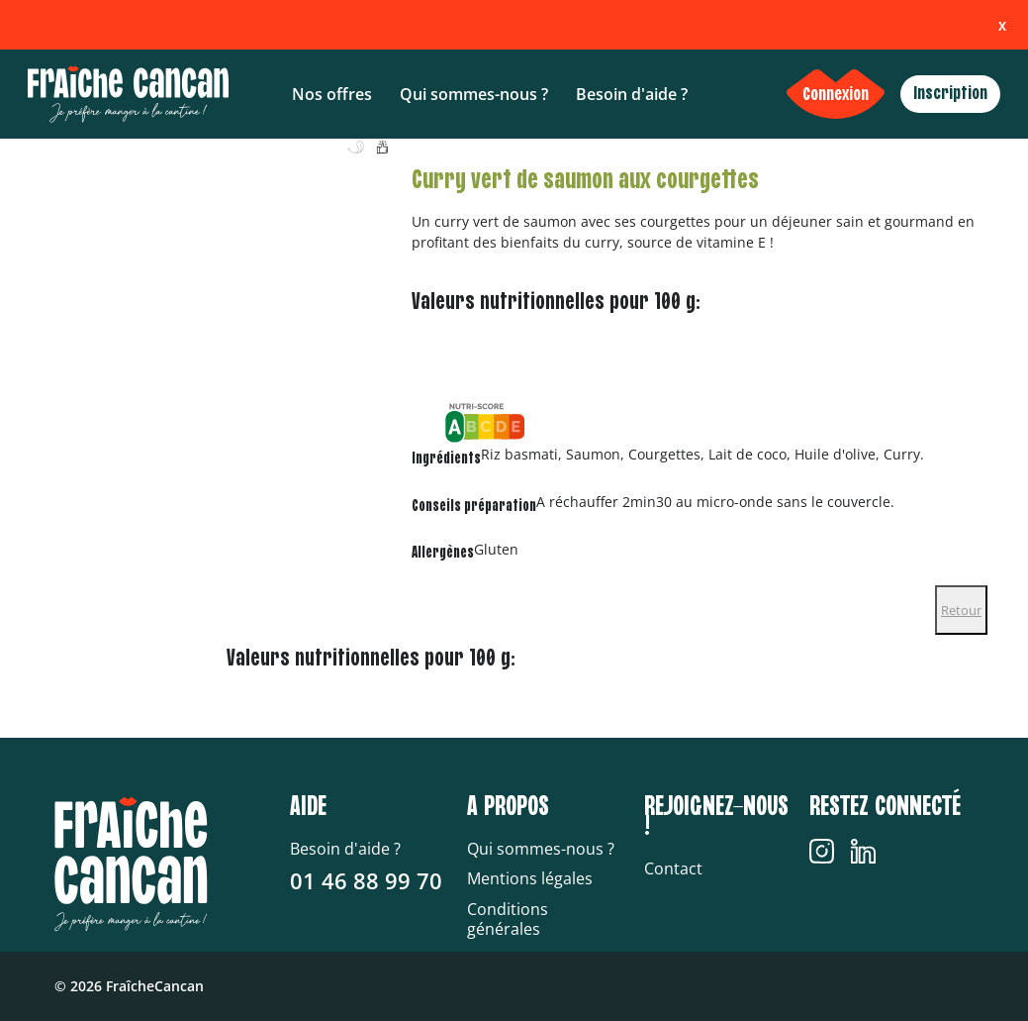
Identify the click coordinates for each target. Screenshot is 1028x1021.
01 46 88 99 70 (366, 880)
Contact (673, 868)
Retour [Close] (961, 610)
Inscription (950, 93)
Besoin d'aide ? (632, 94)
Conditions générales (507, 919)
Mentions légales (530, 878)
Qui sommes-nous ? (474, 94)
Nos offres (332, 94)
